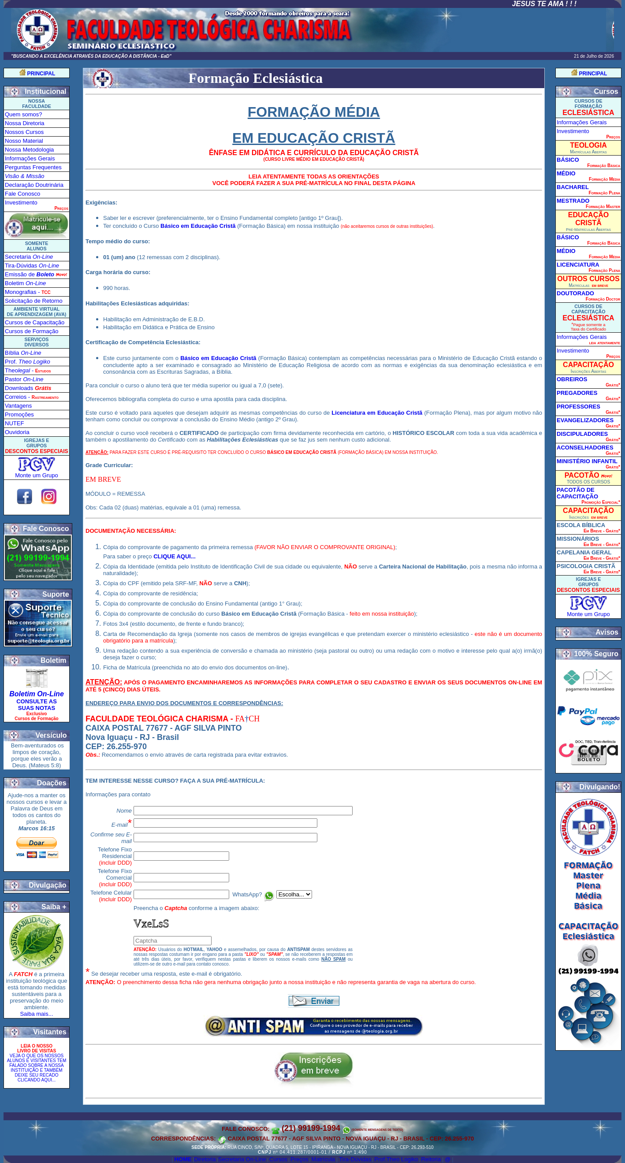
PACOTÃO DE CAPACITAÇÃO (577, 493)
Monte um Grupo (36, 475)
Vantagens (18, 405)
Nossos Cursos (24, 132)
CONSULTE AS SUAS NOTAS (36, 704)
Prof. (27, 361)
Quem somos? (23, 114)
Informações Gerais (30, 158)
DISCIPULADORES (582, 434)
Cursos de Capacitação (34, 322)
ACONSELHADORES (585, 447)
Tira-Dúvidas (355, 1159)
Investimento (21, 202)
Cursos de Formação (31, 331)
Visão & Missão (24, 176)
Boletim (25, 283)
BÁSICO (568, 159)
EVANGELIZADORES (585, 420)
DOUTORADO (575, 293)
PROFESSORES (578, 406)
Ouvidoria (17, 432)
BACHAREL (573, 187)
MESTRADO (573, 200)
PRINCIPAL (41, 74)
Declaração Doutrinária (34, 185)
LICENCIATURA (578, 264)
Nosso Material (24, 140)
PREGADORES (577, 393)
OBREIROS (572, 379)
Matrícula (323, 1159)
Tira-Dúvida (32, 265)
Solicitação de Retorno (34, 300)
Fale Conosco (22, 193)
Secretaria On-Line (242, 1159)
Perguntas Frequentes (33, 167)
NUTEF (14, 423)
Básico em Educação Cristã (198, 226)
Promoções (19, 414)
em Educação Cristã (393, 412)
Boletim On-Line (36, 694)
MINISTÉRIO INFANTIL (587, 461)
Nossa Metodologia (29, 149)
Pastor (24, 379)
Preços (299, 1159)
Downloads (28, 388)
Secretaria (29, 256)
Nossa (25, 123)
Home (182, 1159)
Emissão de (29, 274)
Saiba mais (34, 1014)
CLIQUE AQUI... (174, 556)
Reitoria (431, 1159)
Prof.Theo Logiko (396, 1159)
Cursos (278, 1159)
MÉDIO (566, 173)
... (50, 1014)
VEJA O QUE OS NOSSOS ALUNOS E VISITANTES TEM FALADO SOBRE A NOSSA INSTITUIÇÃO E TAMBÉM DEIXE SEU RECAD (37, 1067)
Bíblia (23, 352)
